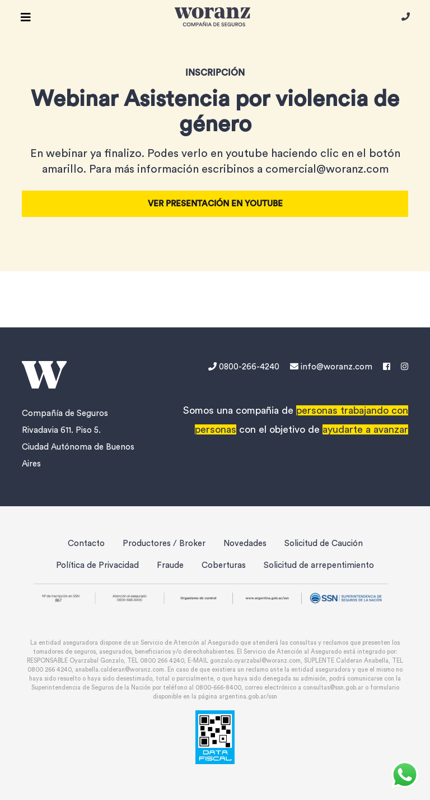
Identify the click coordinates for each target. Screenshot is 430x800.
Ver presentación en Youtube (215, 204)
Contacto (86, 543)
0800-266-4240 (245, 367)
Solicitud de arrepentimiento (319, 565)
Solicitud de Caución (323, 543)
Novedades (245, 543)
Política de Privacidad (97, 565)
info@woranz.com (331, 367)
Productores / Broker (164, 543)
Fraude (170, 565)
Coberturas (224, 565)
